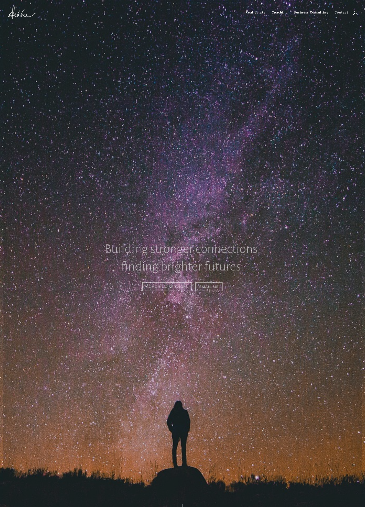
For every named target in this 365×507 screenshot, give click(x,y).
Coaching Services (167, 286)
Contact (341, 12)
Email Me (209, 286)
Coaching (280, 12)
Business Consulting (311, 12)
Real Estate (256, 12)
